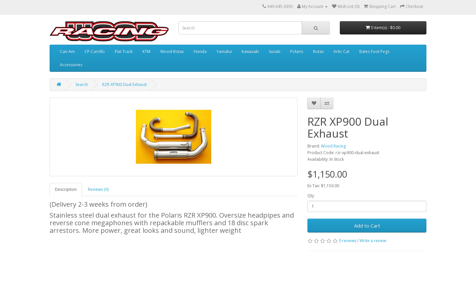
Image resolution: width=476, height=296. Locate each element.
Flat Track (124, 51)
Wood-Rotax (172, 51)
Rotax (318, 51)
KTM (146, 51)
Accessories (71, 64)
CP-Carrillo (95, 51)
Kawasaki (250, 51)
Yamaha (224, 51)
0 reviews (347, 240)
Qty (310, 195)
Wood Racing (333, 146)
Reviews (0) (98, 189)
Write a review (373, 240)
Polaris (296, 51)
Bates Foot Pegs (374, 51)
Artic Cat (341, 51)
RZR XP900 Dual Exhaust (124, 84)
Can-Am (67, 51)
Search (81, 84)
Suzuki (274, 51)
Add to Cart (367, 225)
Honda (200, 51)
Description (66, 189)
